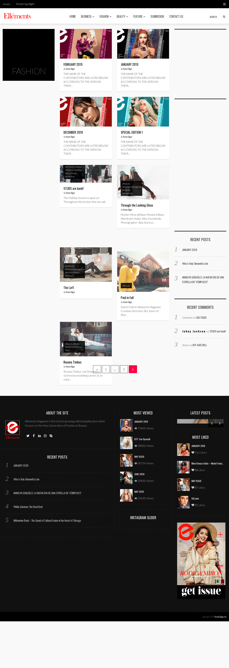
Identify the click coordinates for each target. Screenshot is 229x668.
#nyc (67, 175)
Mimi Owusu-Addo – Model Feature (207, 510)
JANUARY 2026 (189, 250)
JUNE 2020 (139, 521)
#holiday (78, 171)
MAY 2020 (139, 538)
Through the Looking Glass (137, 206)
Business (87, 16)
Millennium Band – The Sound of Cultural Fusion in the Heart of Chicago (47, 567)
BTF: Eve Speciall (142, 486)
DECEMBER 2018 (73, 132)
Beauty (122, 16)
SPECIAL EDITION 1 (132, 132)
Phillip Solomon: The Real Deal (28, 553)
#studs (73, 175)
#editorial (69, 267)
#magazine (128, 195)
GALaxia (195, 545)
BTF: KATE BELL (200, 345)
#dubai (76, 345)
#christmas (70, 168)
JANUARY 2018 (198, 492)
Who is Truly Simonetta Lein (195, 263)
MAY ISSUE (139, 503)
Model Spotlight (25, 4)
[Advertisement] (201, 66)
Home (73, 16)
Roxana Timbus (72, 363)
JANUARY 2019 (129, 64)
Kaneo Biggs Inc (220, 663)
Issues (6, 4)
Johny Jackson (194, 331)
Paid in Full (127, 299)
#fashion (69, 171)
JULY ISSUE (201, 317)
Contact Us (176, 16)
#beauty (126, 185)
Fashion (105, 16)
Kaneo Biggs (70, 68)
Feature (139, 16)
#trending (69, 178)
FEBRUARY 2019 (73, 64)
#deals (79, 168)
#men (76, 274)
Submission (157, 16)
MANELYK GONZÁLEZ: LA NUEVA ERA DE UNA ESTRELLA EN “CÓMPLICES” (47, 539)
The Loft (69, 289)
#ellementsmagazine (132, 188)
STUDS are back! (74, 190)
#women (69, 277)
